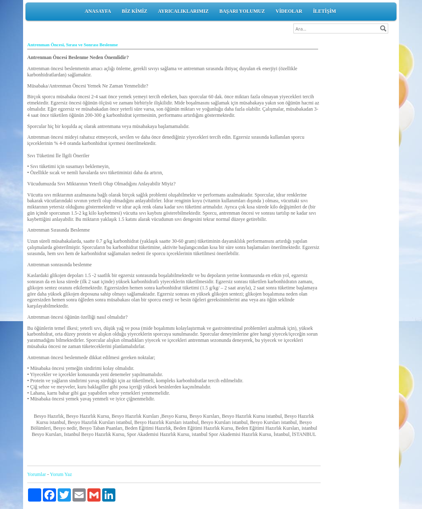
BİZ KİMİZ (135, 11)
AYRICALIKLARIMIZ (183, 11)
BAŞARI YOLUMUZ (242, 11)
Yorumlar (36, 474)
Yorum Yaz (61, 474)
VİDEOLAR (289, 11)
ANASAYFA (98, 11)
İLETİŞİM (324, 11)
